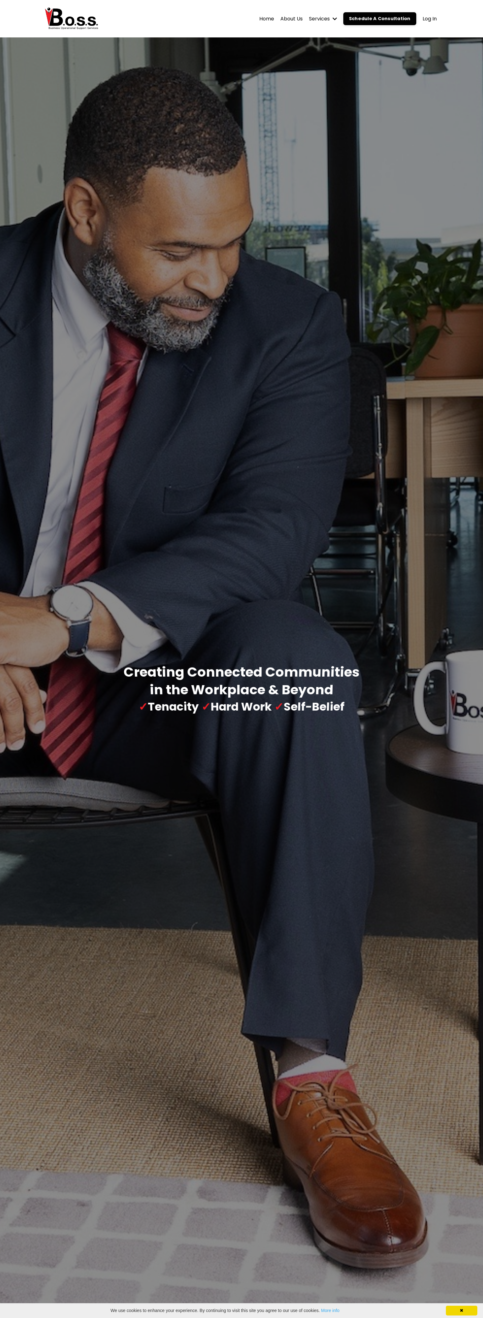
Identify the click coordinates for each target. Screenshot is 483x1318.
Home (266, 18)
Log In (430, 18)
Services (323, 18)
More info (330, 1310)
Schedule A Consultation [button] (380, 18)
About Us (291, 18)
